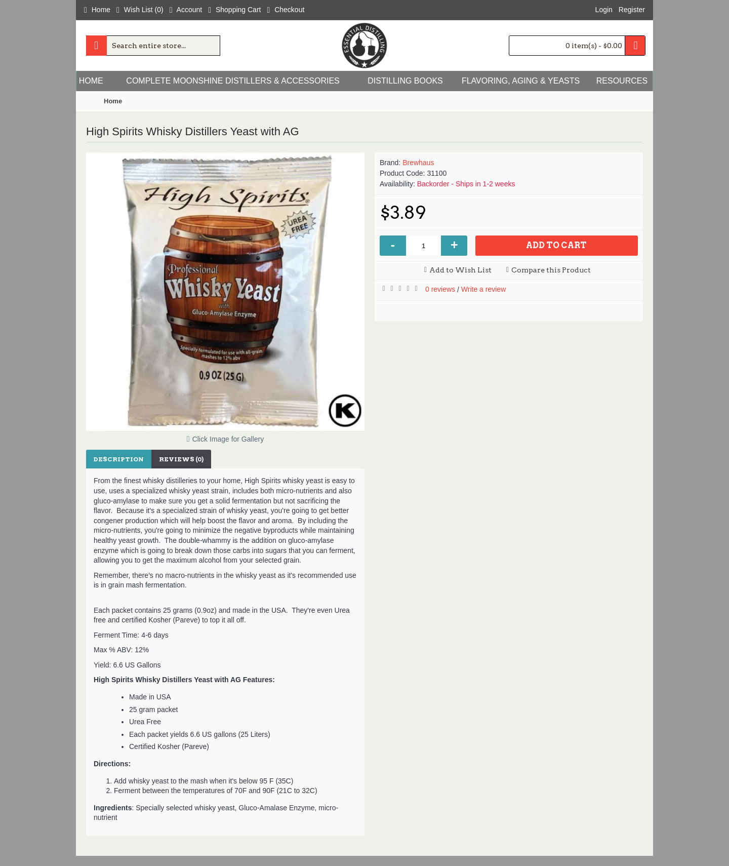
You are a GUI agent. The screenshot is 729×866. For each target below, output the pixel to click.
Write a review (483, 289)
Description (119, 459)
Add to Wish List (460, 270)
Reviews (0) (181, 459)
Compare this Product (551, 270)
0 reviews (440, 289)
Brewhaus (418, 163)
